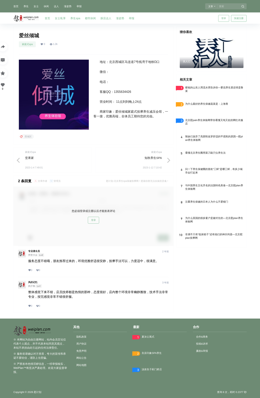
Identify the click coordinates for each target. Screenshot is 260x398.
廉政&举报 (202, 350)
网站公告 (81, 357)
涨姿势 (68, 6)
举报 (79, 6)
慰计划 (37, 392)
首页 (15, 6)
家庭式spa (27, 44)
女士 (36, 6)
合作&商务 (202, 336)
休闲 (46, 6)
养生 (26, 6)
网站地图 (81, 365)
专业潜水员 (34, 251)
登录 (223, 18)
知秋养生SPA (153, 157)
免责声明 (81, 350)
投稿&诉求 (202, 343)
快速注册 (238, 18)
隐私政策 (81, 336)
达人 (56, 6)
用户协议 (81, 343)
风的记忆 (33, 282)
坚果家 (29, 157)
